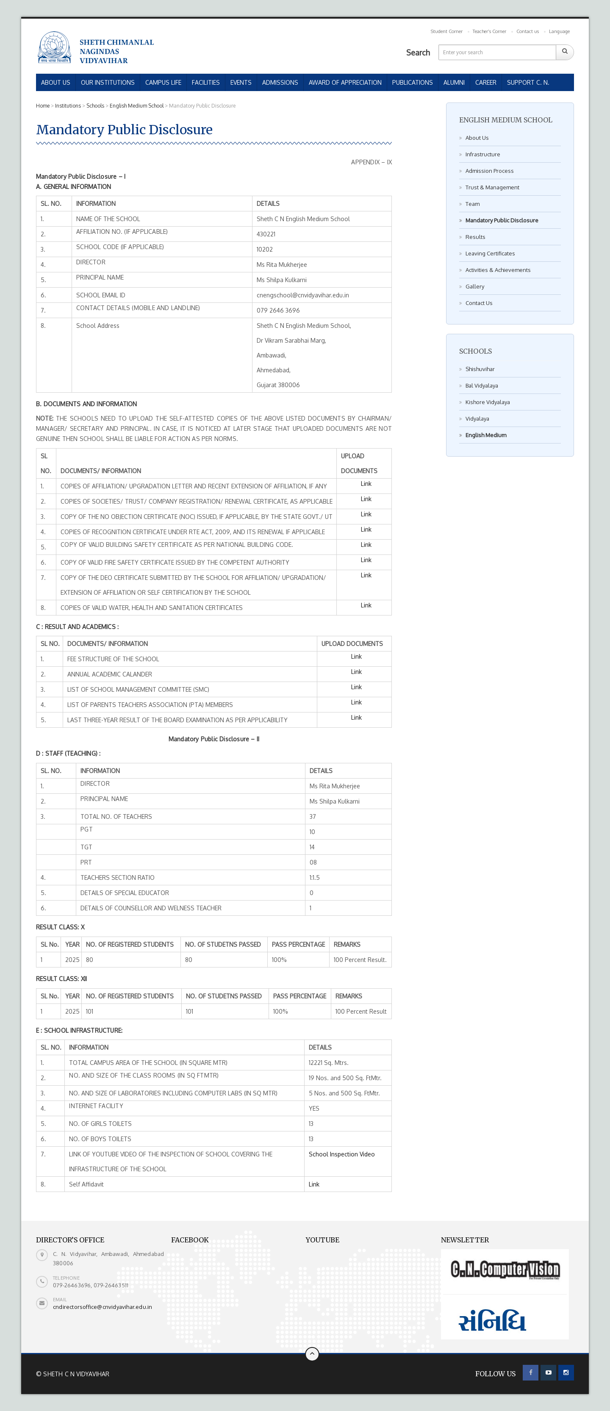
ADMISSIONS (280, 82)
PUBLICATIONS (412, 82)
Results (475, 236)
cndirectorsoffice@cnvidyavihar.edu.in (102, 1306)
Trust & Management (492, 187)
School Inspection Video (342, 1154)
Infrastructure (483, 154)
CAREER (485, 82)
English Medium (486, 435)
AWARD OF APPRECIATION (345, 82)
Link (366, 483)
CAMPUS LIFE (163, 82)
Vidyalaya (477, 418)
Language (559, 31)
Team (473, 203)
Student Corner (447, 31)
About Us (477, 137)
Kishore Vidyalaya (488, 402)
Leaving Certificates (490, 253)
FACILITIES (206, 82)
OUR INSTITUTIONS (108, 82)
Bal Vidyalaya (482, 385)
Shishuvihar (480, 369)
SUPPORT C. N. (528, 82)
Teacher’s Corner (489, 31)
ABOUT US (55, 82)
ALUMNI (454, 82)
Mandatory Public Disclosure (502, 220)
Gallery (475, 286)
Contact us (527, 31)
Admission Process (490, 170)
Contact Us (479, 302)
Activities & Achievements (498, 269)
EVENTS (241, 82)
